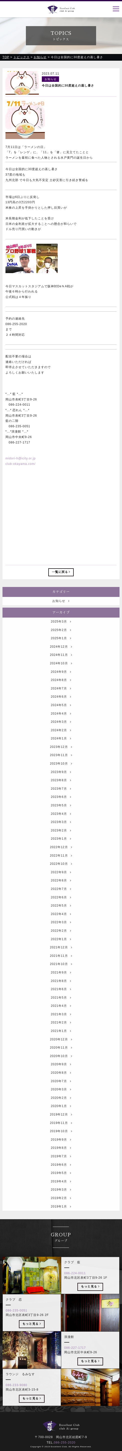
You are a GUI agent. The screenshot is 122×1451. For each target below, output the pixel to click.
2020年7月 (61, 1095)
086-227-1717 (75, 1361)
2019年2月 (61, 1212)
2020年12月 (61, 1053)
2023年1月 (61, 853)
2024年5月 (61, 719)
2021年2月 (61, 1036)
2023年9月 (61, 786)
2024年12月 (61, 660)
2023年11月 (61, 769)
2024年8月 (61, 694)
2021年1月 (61, 1045)
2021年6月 (61, 1003)
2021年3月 (61, 1028)
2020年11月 (61, 1062)
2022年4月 (61, 928)
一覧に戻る (61, 572)
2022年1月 (61, 953)
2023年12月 (61, 761)
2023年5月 (61, 819)
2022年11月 (61, 869)
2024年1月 (61, 752)
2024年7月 (61, 702)
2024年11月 (61, 669)
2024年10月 (61, 677)
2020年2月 (61, 1111)
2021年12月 (61, 961)
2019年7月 (61, 1170)
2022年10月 (61, 878)
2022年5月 (61, 919)
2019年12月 (61, 1128)
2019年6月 (61, 1178)
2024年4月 (61, 727)
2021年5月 (61, 1011)
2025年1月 (61, 652)
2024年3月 (61, 735)
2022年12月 (61, 861)
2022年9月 (61, 886)
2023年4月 (61, 827)
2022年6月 (61, 911)
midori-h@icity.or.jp (20, 458)
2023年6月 (61, 811)
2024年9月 (61, 685)
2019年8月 (61, 1162)
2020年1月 (61, 1120)
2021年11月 (61, 969)
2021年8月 (61, 995)
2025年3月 (61, 635)
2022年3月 (61, 936)
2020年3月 (61, 1103)
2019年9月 (61, 1153)
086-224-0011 (75, 1287)
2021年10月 (61, 978)
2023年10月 (61, 777)
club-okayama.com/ (20, 464)
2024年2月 (61, 744)
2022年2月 (61, 944)
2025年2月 (61, 644)
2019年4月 (61, 1195)
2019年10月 (61, 1145)
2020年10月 (61, 1070)
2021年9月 (61, 986)
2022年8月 (61, 894)
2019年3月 (61, 1204)
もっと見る (90, 1300)
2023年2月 (61, 844)
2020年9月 (61, 1078)
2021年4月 (61, 1020)
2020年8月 (61, 1086)
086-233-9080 (16, 1399)
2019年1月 (61, 1220)
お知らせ (60, 615)
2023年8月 (61, 794)
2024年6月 (61, 711)
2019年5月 (61, 1187)
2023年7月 (61, 802)
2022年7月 (61, 903)
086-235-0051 (16, 1324)
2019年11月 (61, 1137)
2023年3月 (61, 836)
